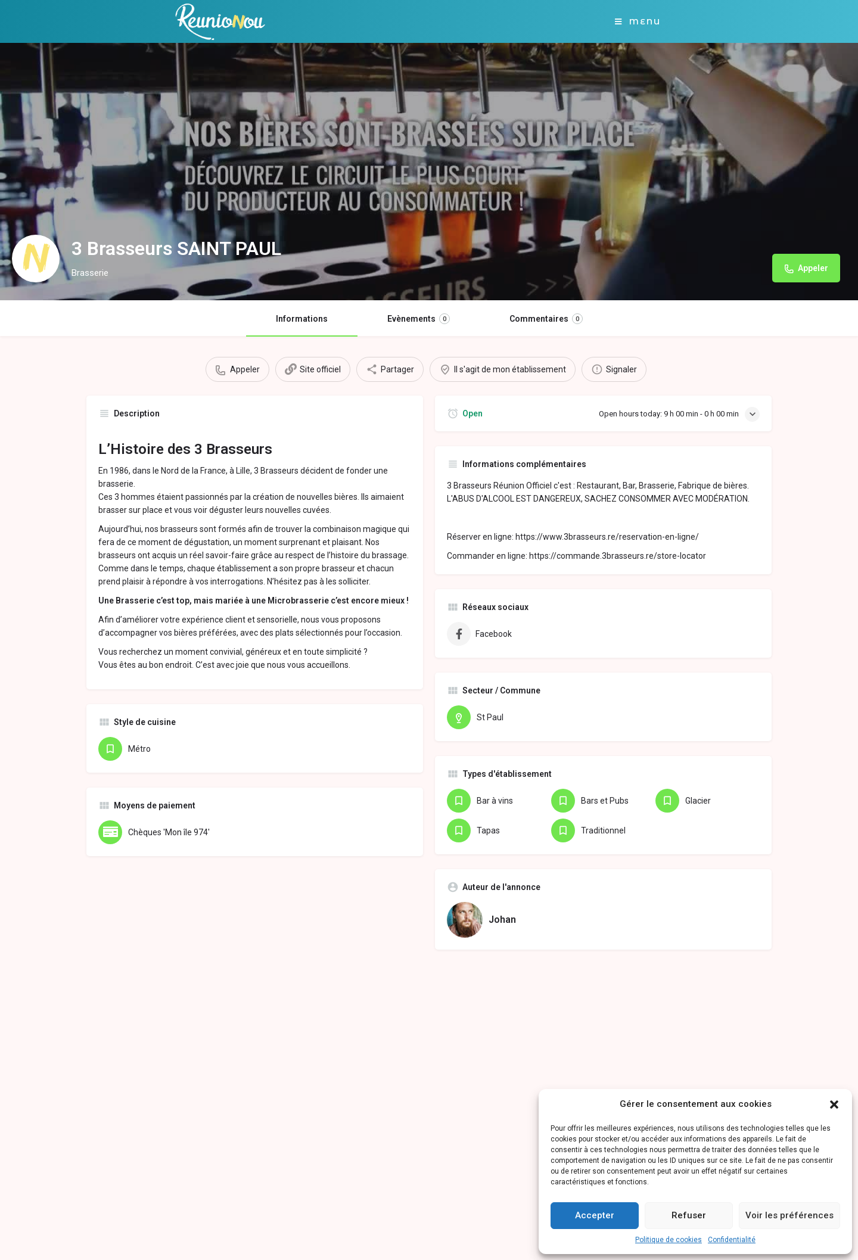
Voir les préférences (789, 1215)
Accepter (594, 1215)
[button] (834, 1104)
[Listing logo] (36, 258)
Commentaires (546, 318)
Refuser (689, 1215)
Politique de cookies (668, 1240)
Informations (302, 318)
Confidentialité (732, 1240)
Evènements (418, 318)
